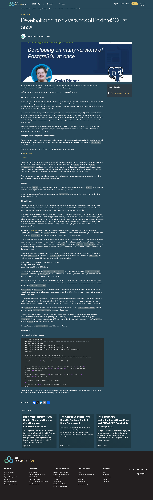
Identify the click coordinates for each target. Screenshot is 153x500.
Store (135, 4)
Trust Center (57, 481)
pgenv (25, 157)
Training (55, 479)
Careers (105, 479)
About (104, 472)
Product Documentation (60, 472)
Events (80, 477)
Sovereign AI (33, 472)
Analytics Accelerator (10, 481)
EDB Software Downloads (61, 474)
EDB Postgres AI (38, 4)
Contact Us (125, 4)
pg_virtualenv (27, 153)
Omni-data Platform (35, 479)
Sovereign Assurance (10, 484)
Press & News (107, 477)
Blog (79, 472)
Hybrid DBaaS (33, 477)
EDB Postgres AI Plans (60, 484)
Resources (51, 4)
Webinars (81, 479)
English (142, 474)
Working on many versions (120, 93)
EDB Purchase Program (60, 486)
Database (7, 474)
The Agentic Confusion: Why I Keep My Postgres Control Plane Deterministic (75, 420)
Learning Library (83, 484)
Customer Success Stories (86, 474)
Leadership (106, 474)
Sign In (116, 4)
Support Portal (57, 477)
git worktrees (33, 230)
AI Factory (7, 479)
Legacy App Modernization (37, 474)
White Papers (82, 481)
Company (62, 4)
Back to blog (27, 14)
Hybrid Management (10, 477)
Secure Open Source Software (38, 481)
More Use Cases (34, 484)
